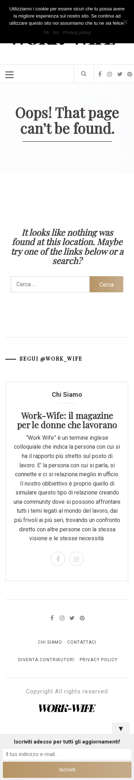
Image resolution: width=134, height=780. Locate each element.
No (56, 32)
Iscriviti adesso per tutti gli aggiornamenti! (67, 741)
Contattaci (81, 642)
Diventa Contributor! (46, 659)
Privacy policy (76, 32)
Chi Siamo (50, 642)
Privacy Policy (99, 659)
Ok (46, 32)
